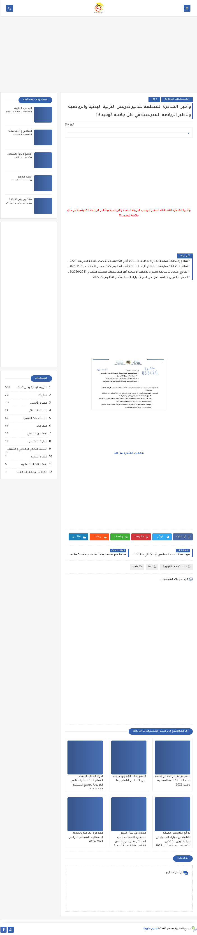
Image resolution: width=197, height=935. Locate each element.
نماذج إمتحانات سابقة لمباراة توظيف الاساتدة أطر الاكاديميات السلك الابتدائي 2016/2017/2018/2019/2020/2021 (127, 272)
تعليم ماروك (150, 929)
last (153, 99)
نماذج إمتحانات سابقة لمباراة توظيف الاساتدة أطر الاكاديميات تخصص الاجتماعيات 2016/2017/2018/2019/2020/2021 (127, 266)
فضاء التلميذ (38, 457)
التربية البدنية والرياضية (32, 388)
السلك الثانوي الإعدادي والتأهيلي (26, 449)
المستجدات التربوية (176, 99)
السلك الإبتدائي (37, 411)
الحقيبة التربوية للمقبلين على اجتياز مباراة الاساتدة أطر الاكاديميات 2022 (140, 277)
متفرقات (41, 426)
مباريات (42, 395)
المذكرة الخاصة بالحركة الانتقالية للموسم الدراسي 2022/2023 (85, 837)
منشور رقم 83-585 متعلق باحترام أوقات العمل (18, 204)
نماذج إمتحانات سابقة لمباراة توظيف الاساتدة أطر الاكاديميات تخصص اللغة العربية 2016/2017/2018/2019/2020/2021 (127, 261)
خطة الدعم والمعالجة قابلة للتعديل (21, 181)
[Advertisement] (98, 57)
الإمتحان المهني (36, 434)
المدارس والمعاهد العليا (31, 472)
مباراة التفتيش (37, 441)
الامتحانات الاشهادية (33, 464)
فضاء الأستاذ (38, 403)
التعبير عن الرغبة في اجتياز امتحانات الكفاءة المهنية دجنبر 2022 (172, 781)
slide (136, 567)
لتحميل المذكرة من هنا (128, 453)
